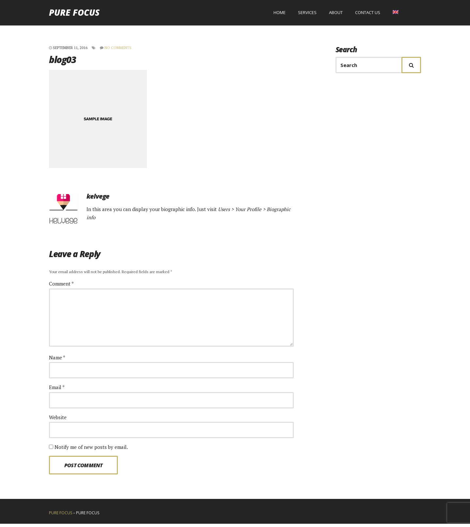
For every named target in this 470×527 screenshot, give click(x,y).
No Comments (118, 50)
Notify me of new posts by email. (91, 450)
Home (280, 14)
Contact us (367, 14)
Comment (61, 287)
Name (57, 360)
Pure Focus (74, 14)
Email (57, 390)
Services (307, 14)
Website (58, 420)
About (336, 14)
